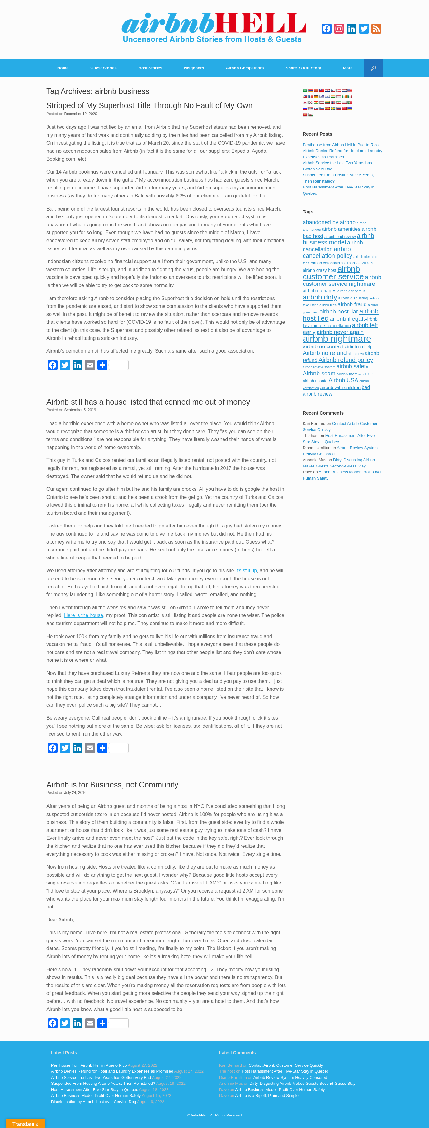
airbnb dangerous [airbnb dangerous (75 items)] (351, 291)
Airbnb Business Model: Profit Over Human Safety (96, 1095)
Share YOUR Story (303, 68)
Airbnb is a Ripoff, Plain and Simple (267, 1095)
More (348, 68)
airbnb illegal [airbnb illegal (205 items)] (346, 318)
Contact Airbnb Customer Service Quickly (286, 1065)
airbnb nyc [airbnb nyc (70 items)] (356, 353)
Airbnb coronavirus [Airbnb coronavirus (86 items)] (326, 263)
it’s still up (246, 570)
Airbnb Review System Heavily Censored (290, 1077)
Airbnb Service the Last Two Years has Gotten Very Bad (101, 1077)
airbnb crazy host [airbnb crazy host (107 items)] (319, 270)
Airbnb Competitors (245, 68)
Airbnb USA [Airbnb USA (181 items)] (343, 380)
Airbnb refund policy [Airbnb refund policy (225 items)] (345, 359)
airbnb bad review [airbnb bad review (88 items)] (340, 236)
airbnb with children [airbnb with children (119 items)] (340, 387)
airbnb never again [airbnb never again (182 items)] (340, 332)
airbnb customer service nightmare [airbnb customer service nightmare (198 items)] (342, 280)
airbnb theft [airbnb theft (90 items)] (347, 374)
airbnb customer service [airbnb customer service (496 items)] (333, 272)
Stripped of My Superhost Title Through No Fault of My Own (149, 105)
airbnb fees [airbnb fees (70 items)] (327, 305)
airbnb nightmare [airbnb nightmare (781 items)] (337, 338)
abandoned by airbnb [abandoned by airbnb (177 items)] (329, 222)
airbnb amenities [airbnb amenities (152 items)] (341, 229)
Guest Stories (103, 68)
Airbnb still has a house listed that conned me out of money (148, 401)
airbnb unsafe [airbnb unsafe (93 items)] (315, 380)
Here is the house (83, 615)
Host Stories (151, 68)
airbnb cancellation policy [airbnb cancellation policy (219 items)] (327, 252)
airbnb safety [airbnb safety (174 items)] (352, 366)
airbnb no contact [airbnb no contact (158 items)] (323, 346)
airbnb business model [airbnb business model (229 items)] (338, 239)
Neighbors (194, 68)
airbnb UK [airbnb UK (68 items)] (365, 374)
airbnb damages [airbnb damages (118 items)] (319, 290)
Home (62, 68)
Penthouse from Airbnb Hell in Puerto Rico (341, 144)
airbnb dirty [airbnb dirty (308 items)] (320, 297)
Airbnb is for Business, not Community (112, 784)
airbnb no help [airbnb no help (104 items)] (359, 346)
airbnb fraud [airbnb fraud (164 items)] (351, 304)
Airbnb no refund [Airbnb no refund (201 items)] (324, 353)
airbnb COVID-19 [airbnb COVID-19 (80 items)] (358, 263)
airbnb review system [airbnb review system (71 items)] (319, 367)
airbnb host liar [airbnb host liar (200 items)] (338, 311)
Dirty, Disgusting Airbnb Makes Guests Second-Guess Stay (303, 1083)
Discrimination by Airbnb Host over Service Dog (93, 1101)
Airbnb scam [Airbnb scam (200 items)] (319, 373)
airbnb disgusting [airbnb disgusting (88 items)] (353, 298)
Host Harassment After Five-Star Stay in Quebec (94, 1089)
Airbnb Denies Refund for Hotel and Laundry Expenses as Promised (112, 1071)
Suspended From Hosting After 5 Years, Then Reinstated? (103, 1083)
